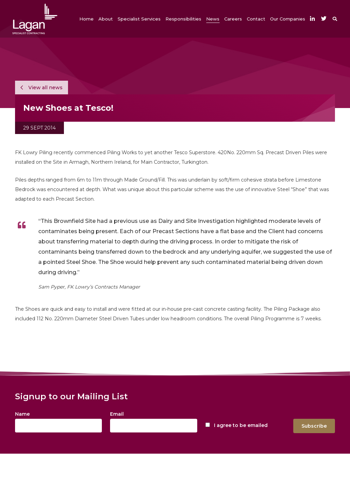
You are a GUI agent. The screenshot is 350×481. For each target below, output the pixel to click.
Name (22, 414)
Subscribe (314, 426)
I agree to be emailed (241, 425)
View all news (42, 87)
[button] (106, 19)
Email (117, 414)
